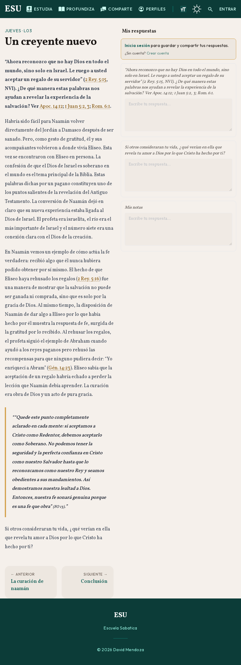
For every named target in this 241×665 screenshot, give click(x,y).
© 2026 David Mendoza (120, 649)
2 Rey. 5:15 (95, 79)
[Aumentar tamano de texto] (183, 9)
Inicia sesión (137, 45)
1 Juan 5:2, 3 (77, 106)
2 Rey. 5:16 (88, 279)
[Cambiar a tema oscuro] (196, 9)
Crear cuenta (158, 53)
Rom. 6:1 (101, 106)
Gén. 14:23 (59, 368)
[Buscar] (210, 9)
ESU (13, 9)
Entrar (227, 9)
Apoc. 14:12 (51, 106)
